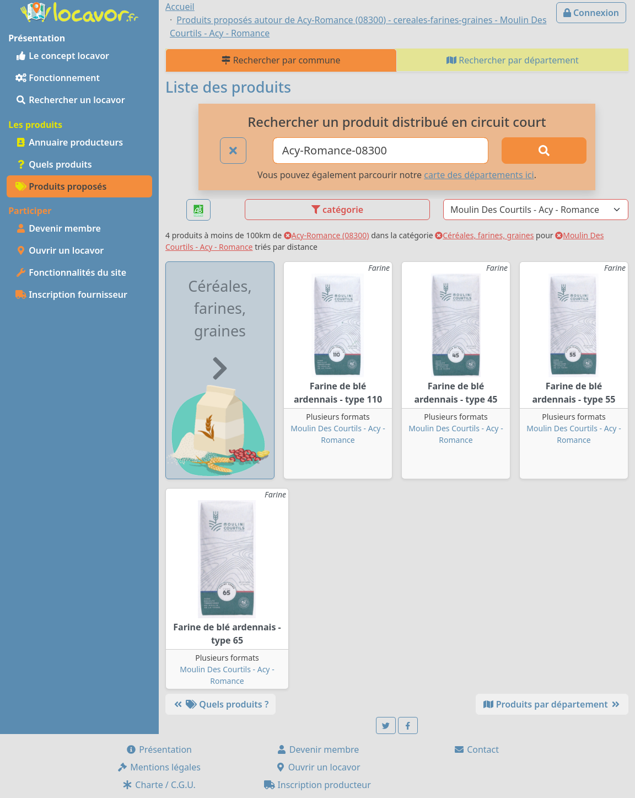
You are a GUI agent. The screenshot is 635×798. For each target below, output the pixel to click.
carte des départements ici (479, 175)
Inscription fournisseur (71, 294)
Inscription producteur (317, 785)
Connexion (591, 13)
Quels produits (53, 164)
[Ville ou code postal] (380, 150)
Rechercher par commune (281, 60)
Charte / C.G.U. (159, 785)
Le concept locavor (62, 56)
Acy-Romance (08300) (326, 235)
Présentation (159, 749)
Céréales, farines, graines (484, 235)
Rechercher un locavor (70, 100)
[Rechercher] (544, 150)
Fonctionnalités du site (70, 272)
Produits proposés (60, 186)
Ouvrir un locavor (59, 250)
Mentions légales (159, 767)
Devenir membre (58, 228)
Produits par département (552, 704)
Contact (476, 749)
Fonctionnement (57, 78)
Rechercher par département (512, 60)
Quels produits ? (220, 704)
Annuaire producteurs (69, 142)
